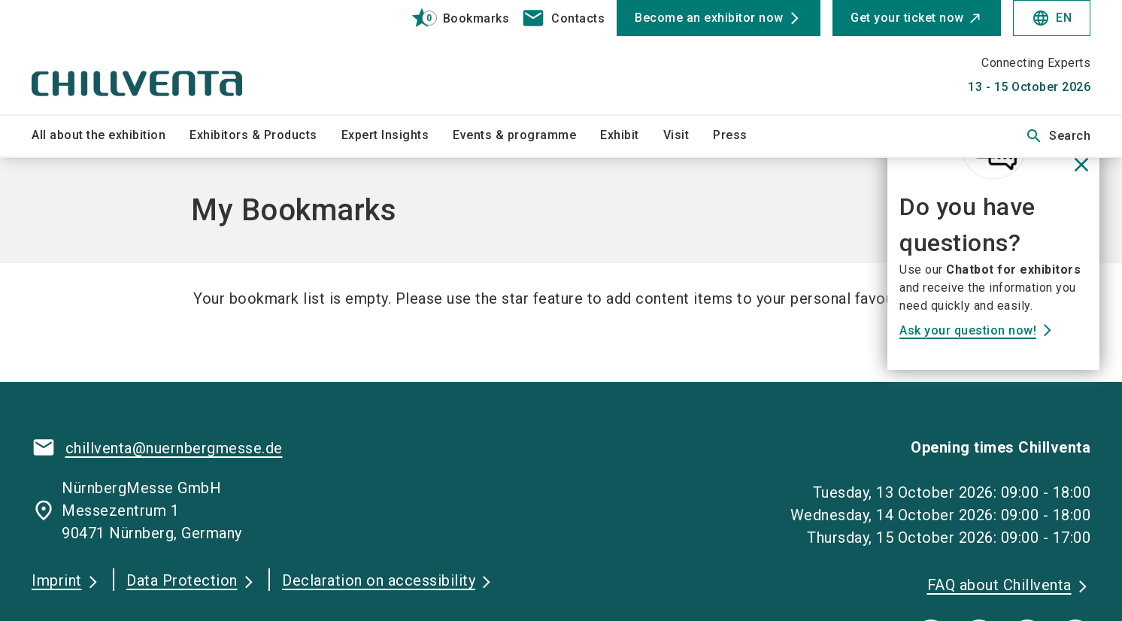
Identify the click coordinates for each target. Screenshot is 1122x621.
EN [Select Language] (1052, 18)
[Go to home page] (155, 57)
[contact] (563, 18)
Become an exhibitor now (709, 18)
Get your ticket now (907, 18)
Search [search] (1057, 136)
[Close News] (1081, 165)
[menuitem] (111, 136)
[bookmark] (454, 18)
